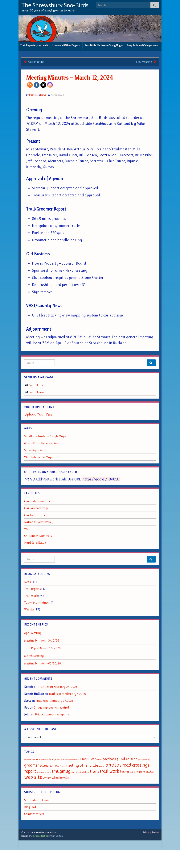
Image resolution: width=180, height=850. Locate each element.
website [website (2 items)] (47, 778)
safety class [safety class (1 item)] (41, 772)
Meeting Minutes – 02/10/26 (42, 663)
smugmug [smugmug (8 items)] (61, 771)
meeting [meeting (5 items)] (72, 765)
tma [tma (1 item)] (78, 772)
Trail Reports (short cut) (34, 45)
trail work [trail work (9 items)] (109, 771)
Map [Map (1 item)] (57, 766)
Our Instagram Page (37, 501)
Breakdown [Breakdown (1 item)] (44, 759)
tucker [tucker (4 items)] (124, 771)
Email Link (36, 385)
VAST (27, 529)
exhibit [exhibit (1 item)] (99, 759)
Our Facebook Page (36, 508)
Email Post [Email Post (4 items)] (88, 759)
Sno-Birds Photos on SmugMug (103, 45)
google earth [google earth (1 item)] (143, 759)
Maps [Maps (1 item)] (62, 766)
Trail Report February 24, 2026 (58, 687)
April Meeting (36, 61)
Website (29, 609)
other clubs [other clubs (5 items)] (89, 765)
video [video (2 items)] (139, 771)
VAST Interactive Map (38, 457)
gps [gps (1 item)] (150, 759)
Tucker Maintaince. (36, 602)
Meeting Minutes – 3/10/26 (41, 640)
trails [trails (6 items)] (94, 771)
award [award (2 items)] (35, 759)
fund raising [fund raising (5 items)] (127, 759)
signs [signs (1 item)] (49, 772)
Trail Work (31, 595)
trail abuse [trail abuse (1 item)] (84, 772)
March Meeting (34, 656)
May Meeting (144, 61)
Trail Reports (32, 589)
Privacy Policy (150, 832)
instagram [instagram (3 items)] (47, 765)
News (43, 94)
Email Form (36, 392)
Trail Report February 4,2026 (67, 694)
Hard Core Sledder (35, 542)
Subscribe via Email (37, 800)
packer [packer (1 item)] (101, 766)
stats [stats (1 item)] (73, 772)
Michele (33, 94)
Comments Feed (34, 814)
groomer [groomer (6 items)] (31, 765)
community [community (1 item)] (74, 759)
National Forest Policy (38, 522)
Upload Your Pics (38, 414)
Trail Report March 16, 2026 (42, 648)
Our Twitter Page (34, 515)
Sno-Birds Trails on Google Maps (45, 436)
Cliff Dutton (57, 835)
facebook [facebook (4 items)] (109, 759)
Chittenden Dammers (38, 536)
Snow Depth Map (35, 450)
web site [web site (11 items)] (33, 777)
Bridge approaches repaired (51, 707)
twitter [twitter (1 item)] (133, 772)
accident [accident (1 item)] (27, 759)
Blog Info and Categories (142, 45)
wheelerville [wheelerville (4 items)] (60, 777)
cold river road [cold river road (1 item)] (63, 759)
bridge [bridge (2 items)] (52, 759)
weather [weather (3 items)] (149, 771)
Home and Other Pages (66, 45)
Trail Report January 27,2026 (54, 700)
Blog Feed (30, 807)
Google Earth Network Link (41, 443)
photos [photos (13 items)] (113, 764)
